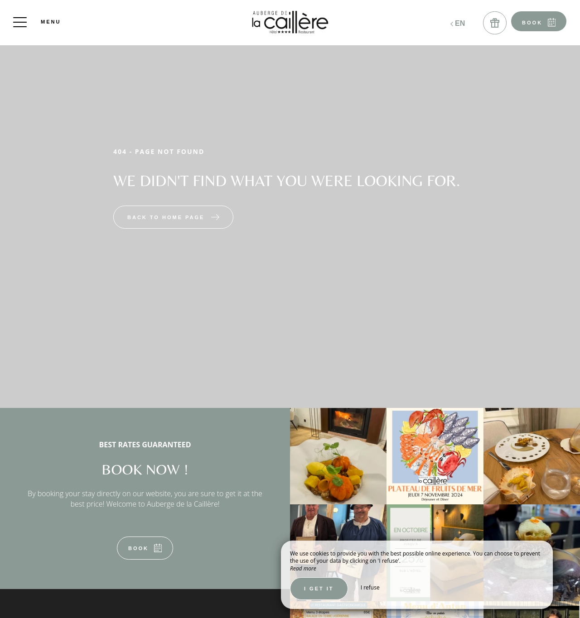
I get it (319, 588)
